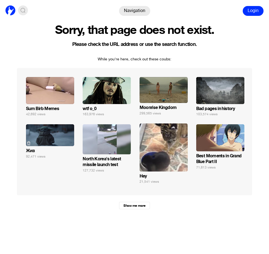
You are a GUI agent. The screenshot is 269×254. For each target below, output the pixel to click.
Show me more (134, 205)
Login (253, 10)
